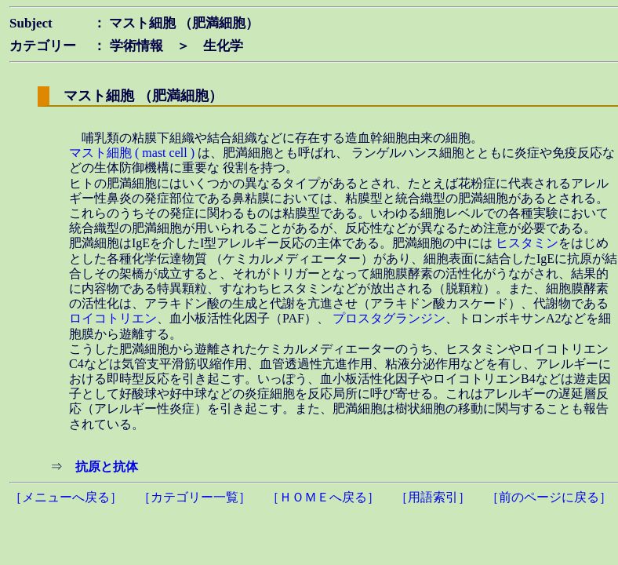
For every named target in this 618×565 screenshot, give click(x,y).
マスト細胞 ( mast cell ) (133, 152)
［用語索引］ (433, 497)
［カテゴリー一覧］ (194, 497)
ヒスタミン (527, 243)
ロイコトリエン (113, 318)
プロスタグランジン (389, 318)
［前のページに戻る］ (549, 497)
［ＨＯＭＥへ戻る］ (323, 497)
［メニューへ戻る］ (65, 497)
